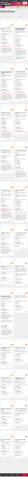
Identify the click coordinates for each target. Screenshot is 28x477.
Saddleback (12, 474)
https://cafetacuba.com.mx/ (4, 247)
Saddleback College (19, 3)
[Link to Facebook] (21, 0)
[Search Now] (17, 16)
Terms (1, 474)
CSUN (6, 475)
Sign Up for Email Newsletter (14, 0)
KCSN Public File (12, 475)
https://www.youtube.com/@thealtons (19, 48)
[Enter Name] (14, 16)
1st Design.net (26, 475)
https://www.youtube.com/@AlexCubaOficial (6, 93)
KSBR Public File (17, 474)
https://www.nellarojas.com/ (4, 130)
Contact (6, 474)
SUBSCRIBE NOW (24, 3)
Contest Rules (17, 475)
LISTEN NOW (24, 2)
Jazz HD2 (7, 0)
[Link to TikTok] (26, 0)
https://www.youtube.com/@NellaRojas (5, 131)
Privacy (1, 475)
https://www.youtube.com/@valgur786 (5, 163)
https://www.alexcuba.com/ (4, 92)
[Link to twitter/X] (24, 0)
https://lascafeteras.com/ (4, 45)
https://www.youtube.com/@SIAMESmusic (19, 92)
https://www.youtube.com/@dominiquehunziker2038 (21, 131)
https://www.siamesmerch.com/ (18, 91)
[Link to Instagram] (23, 0)
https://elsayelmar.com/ (17, 170)
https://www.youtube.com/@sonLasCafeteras (6, 46)
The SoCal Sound (3, 0)
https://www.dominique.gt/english (19, 130)
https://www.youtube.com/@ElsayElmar (19, 171)
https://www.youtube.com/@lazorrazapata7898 (20, 213)
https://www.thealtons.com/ (18, 47)
